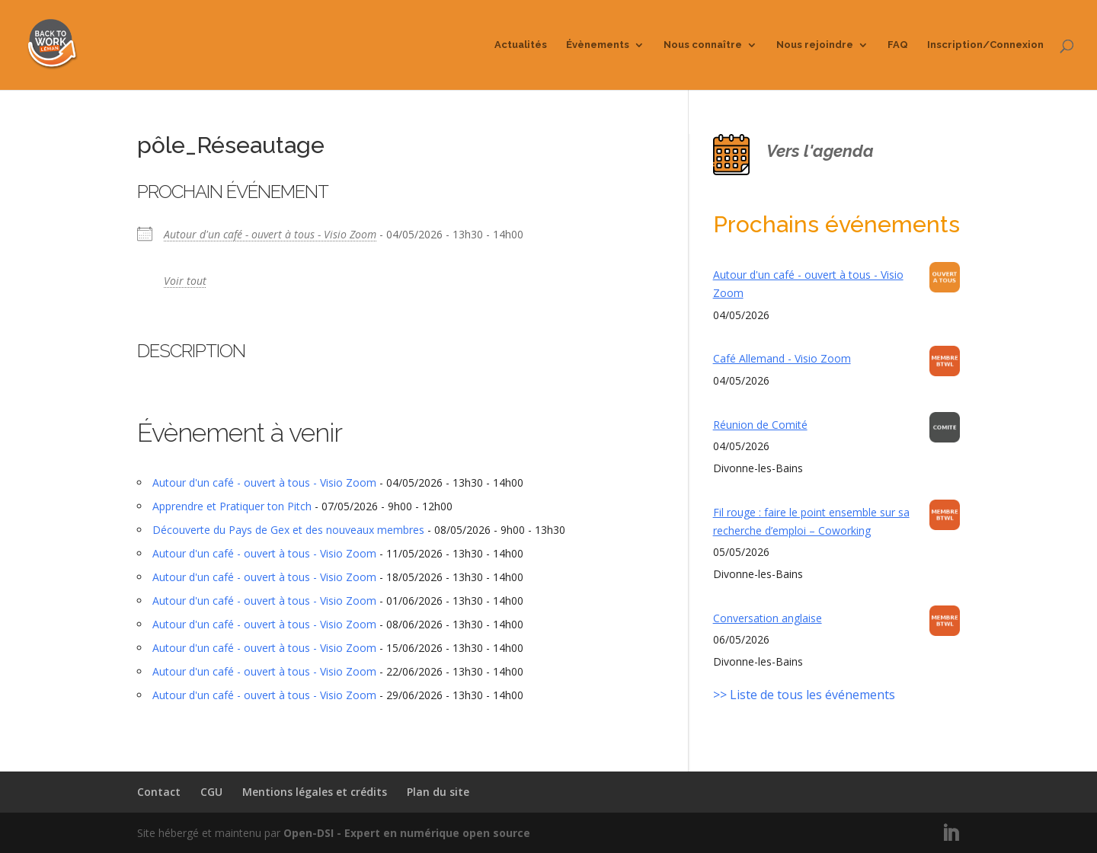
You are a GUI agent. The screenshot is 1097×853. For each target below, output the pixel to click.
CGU (211, 791)
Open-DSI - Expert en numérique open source (406, 833)
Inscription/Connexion (985, 45)
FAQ (898, 45)
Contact (159, 791)
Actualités (520, 45)
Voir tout (185, 280)
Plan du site (438, 791)
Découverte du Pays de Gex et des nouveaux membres (288, 529)
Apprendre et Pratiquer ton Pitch (232, 506)
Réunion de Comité (760, 424)
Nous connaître (703, 45)
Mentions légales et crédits (314, 791)
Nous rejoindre (814, 45)
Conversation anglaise (767, 618)
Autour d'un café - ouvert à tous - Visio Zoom (270, 234)
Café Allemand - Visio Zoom (782, 358)
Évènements (597, 45)
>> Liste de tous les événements (804, 694)
